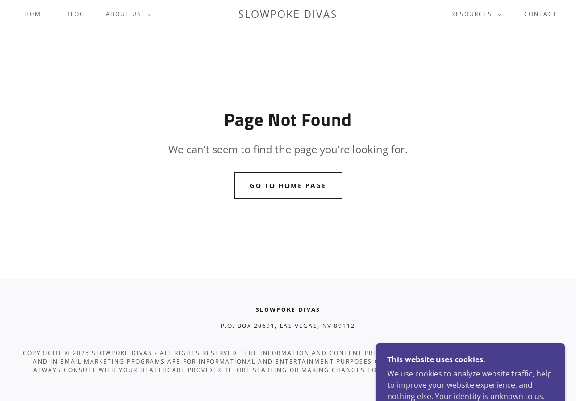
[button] (126, 14)
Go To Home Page (288, 185)
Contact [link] (540, 14)
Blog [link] (75, 14)
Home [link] (35, 14)
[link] (287, 15)
